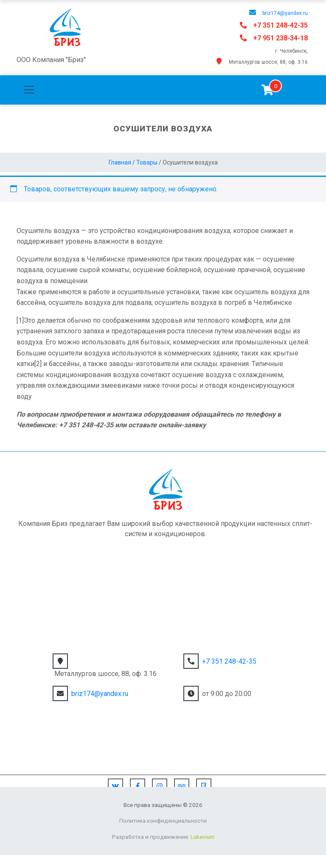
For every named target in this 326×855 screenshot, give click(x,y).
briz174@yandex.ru (285, 13)
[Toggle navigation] (29, 89)
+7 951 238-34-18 (280, 38)
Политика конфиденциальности (163, 820)
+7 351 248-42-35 (280, 25)
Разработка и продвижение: (163, 836)
